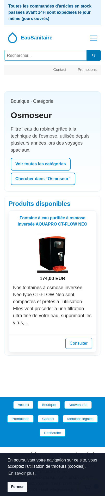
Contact (59, 69)
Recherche (52, 433)
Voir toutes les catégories (40, 164)
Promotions (87, 69)
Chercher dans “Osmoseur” (43, 178)
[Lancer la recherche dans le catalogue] (94, 55)
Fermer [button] (17, 487)
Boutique (49, 405)
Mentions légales (80, 419)
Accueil (23, 405)
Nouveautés (78, 405)
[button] (93, 37)
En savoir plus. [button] (22, 473)
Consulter (79, 343)
